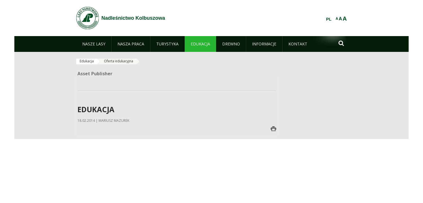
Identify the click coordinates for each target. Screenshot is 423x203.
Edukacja (87, 61)
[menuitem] (93, 44)
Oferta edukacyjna (118, 61)
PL (328, 19)
